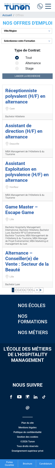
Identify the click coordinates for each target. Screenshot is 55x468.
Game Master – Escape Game (21, 209)
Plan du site (27, 422)
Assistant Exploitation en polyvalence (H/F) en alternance (27, 172)
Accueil (7, 15)
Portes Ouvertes (9, 463)
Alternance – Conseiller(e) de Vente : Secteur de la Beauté (27, 261)
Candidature (45, 463)
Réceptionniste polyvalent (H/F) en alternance (25, 96)
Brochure (27, 463)
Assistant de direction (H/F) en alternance (23, 131)
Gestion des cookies (27, 436)
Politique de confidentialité (27, 432)
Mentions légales (27, 427)
